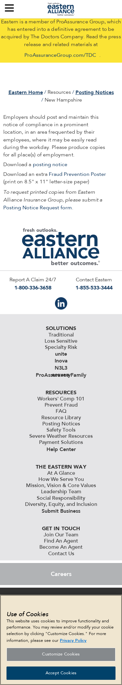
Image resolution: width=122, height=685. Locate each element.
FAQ (61, 411)
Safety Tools (61, 430)
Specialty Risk (61, 347)
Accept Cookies (61, 675)
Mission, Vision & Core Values (61, 485)
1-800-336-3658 (32, 288)
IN (61, 303)
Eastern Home (25, 92)
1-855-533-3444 (94, 288)
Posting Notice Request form (37, 208)
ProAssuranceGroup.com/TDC (60, 55)
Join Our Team (61, 535)
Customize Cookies (61, 656)
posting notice (50, 164)
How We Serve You (61, 479)
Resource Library (61, 418)
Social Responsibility (61, 498)
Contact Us (61, 554)
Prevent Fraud (61, 405)
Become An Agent (61, 547)
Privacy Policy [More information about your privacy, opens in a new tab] (73, 642)
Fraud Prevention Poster (77, 174)
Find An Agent (61, 541)
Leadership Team (61, 492)
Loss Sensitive (61, 341)
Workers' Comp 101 (61, 399)
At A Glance (61, 473)
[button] (9, 9)
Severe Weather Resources (61, 436)
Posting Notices (94, 92)
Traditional (61, 335)
